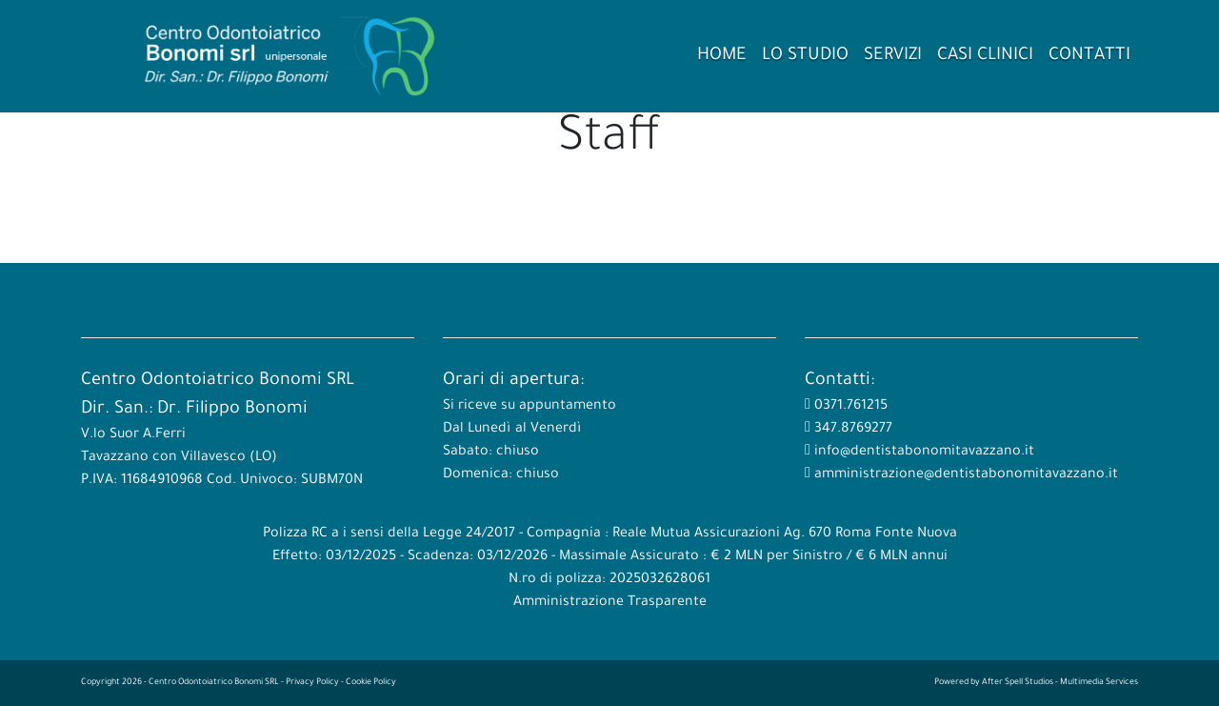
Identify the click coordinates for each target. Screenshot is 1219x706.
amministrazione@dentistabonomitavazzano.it (964, 475)
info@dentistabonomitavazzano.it (922, 452)
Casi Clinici (985, 56)
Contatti (1089, 56)
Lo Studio (805, 56)
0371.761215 (849, 406)
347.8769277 (851, 429)
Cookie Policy (371, 683)
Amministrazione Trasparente (610, 603)
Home (722, 56)
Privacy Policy (312, 683)
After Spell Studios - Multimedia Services (1060, 683)
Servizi (893, 56)
